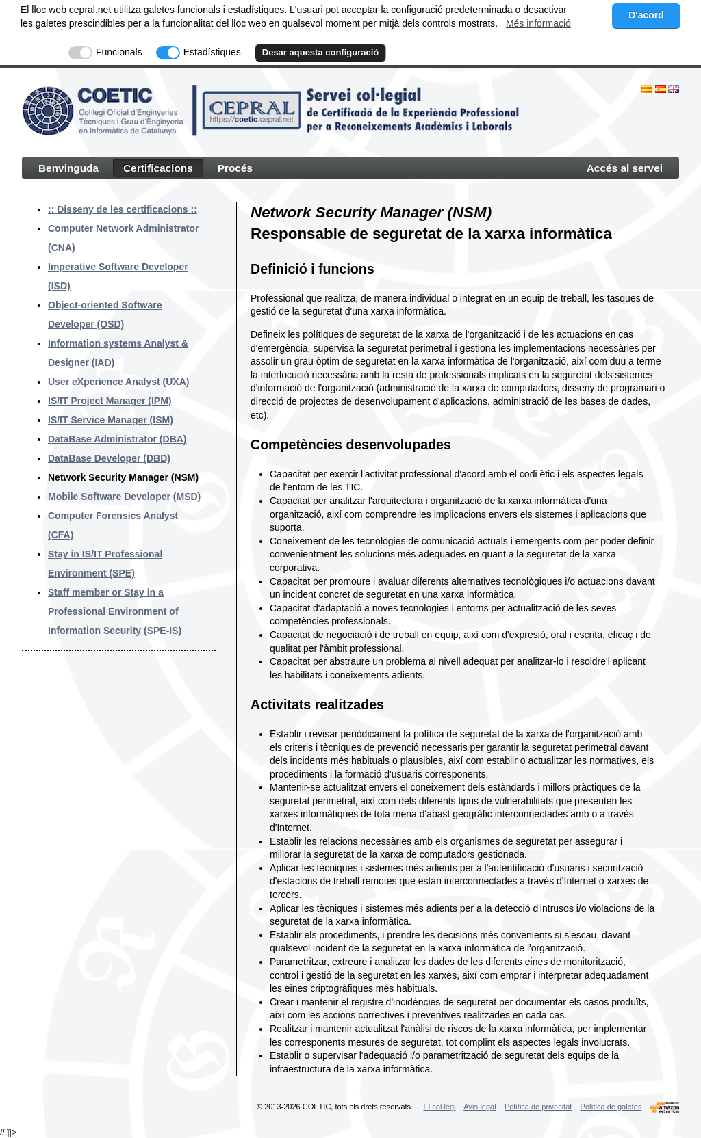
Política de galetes (611, 1106)
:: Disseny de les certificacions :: (122, 209)
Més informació (538, 23)
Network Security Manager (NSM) (123, 477)
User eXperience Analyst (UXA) (118, 381)
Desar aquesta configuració (320, 52)
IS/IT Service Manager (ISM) (110, 419)
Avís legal (479, 1106)
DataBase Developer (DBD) (109, 458)
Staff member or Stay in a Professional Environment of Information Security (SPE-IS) (114, 611)
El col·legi (439, 1106)
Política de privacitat (538, 1106)
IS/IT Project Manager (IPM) (109, 400)
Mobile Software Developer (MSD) (124, 496)
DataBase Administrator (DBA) (117, 439)
